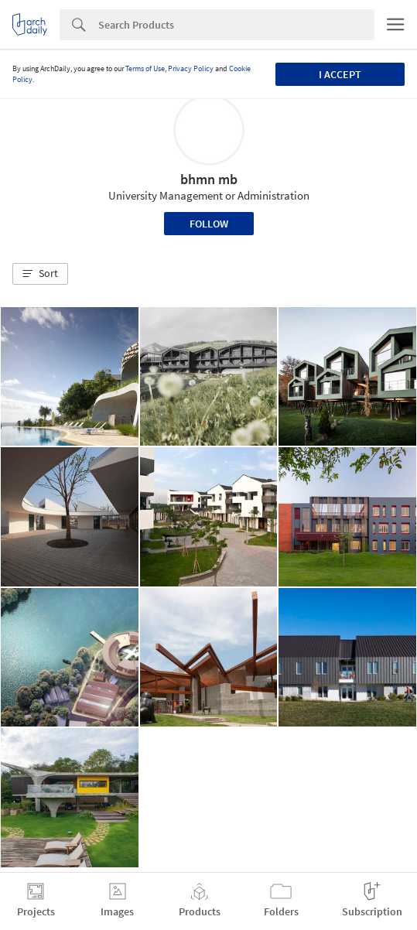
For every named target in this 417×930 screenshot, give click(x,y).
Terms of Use (145, 68)
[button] (40, 274)
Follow (209, 224)
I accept (340, 74)
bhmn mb (209, 179)
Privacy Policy (191, 68)
